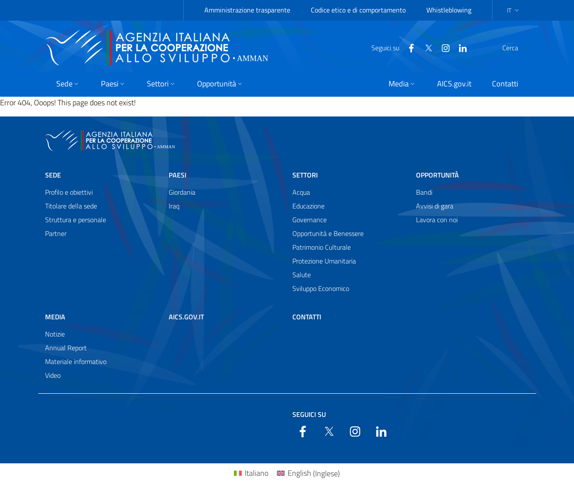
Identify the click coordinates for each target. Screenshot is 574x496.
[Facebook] (390, 47)
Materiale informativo (75, 361)
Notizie (55, 334)
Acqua (301, 192)
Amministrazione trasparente (247, 10)
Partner (56, 233)
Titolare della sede (71, 206)
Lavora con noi (437, 219)
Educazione (308, 206)
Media (55, 317)
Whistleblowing (448, 10)
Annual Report (66, 348)
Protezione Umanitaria (324, 261)
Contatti (306, 317)
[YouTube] (425, 47)
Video (53, 375)
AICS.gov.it (186, 317)
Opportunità (437, 175)
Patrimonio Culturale (321, 247)
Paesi (177, 175)
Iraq (174, 206)
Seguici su (309, 414)
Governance (309, 219)
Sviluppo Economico (320, 288)
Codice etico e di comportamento (358, 10)
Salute (301, 274)
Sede (53, 175)
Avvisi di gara (434, 206)
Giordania (182, 192)
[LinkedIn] (442, 47)
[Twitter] (407, 47)
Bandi (424, 192)
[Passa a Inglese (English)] (308, 473)
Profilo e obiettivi (69, 192)
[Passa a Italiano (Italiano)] (251, 473)
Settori (305, 175)
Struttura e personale (75, 219)
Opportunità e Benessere (328, 233)
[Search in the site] (518, 47)
